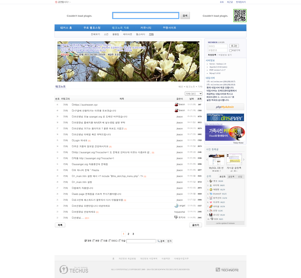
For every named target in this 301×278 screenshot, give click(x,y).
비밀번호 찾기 (225, 54)
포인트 (222, 176)
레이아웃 (127, 34)
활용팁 (115, 34)
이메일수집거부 (181, 258)
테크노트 (190, 86)
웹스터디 (140, 34)
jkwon (179, 104)
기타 (151, 34)
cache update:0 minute (225, 223)
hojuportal (179, 211)
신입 (240, 176)
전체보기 (95, 34)
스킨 (106, 34)
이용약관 (166, 258)
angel (179, 205)
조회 (199, 98)
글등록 (231, 176)
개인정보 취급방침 (127, 258)
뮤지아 (179, 217)
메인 (181, 86)
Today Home (238, 143)
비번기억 (236, 50)
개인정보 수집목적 (148, 258)
